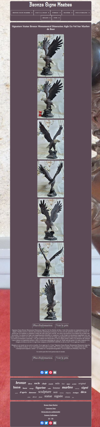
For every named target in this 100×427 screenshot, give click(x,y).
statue (48, 396)
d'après (23, 392)
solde (49, 388)
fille (73, 397)
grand (16, 393)
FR (52, 418)
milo (57, 383)
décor (35, 397)
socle (37, 383)
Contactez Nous (51, 408)
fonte (40, 397)
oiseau (67, 397)
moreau (62, 393)
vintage (31, 388)
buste (25, 388)
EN (49, 418)
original (82, 383)
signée (58, 396)
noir (55, 392)
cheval (77, 388)
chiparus (68, 393)
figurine (41, 387)
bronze (21, 383)
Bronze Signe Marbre (51, 405)
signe (68, 384)
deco (30, 384)
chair (44, 383)
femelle (51, 384)
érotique (76, 393)
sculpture (44, 392)
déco (83, 392)
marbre (67, 387)
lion (63, 384)
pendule (74, 384)
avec (29, 397)
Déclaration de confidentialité (50, 412)
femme (56, 387)
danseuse (32, 392)
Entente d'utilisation (50, 415)
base (17, 387)
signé (84, 387)
